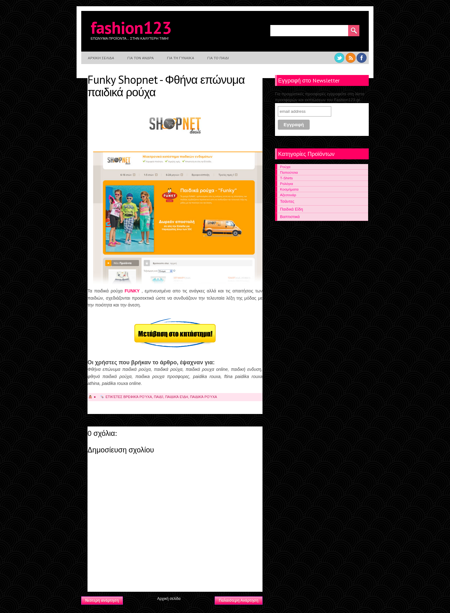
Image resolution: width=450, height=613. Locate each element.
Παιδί (158, 397)
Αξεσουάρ (288, 195)
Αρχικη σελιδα (101, 58)
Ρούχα (285, 167)
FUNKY (133, 290)
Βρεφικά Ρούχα (137, 397)
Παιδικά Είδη (291, 209)
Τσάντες (287, 201)
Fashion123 (131, 27)
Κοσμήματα (289, 189)
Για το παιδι (218, 58)
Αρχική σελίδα (169, 598)
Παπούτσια (289, 172)
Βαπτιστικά (290, 216)
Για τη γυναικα (180, 58)
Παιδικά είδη (176, 397)
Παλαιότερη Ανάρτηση (238, 600)
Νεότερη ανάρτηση (102, 600)
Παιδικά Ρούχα (203, 397)
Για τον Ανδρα (141, 58)
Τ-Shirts (286, 178)
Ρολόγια (286, 184)
